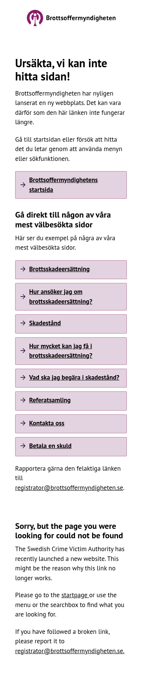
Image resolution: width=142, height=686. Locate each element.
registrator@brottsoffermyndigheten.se (69, 488)
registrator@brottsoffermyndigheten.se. (70, 651)
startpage (75, 595)
